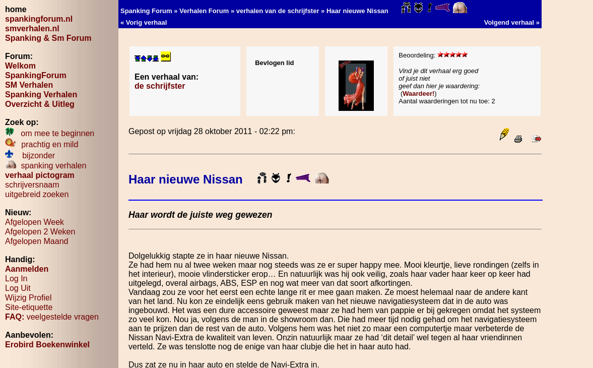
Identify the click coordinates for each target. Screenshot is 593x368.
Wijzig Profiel (28, 297)
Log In (16, 278)
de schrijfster (160, 86)
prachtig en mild (41, 144)
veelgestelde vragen (52, 317)
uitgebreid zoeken (37, 194)
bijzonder (30, 155)
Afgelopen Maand (36, 241)
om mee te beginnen (49, 133)
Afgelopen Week (34, 222)
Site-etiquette (28, 307)
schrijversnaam (32, 184)
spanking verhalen (45, 165)
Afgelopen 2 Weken (40, 231)
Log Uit (18, 288)
